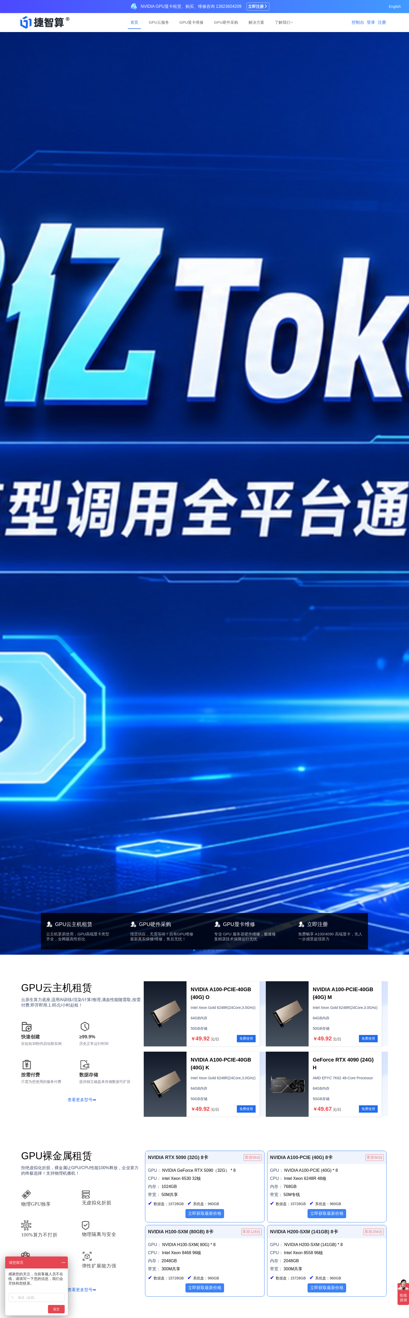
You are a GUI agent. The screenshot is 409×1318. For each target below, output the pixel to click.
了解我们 (284, 22)
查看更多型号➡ (82, 1100)
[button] (194, 950)
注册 (382, 22)
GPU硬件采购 (226, 22)
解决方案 (256, 22)
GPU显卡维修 (191, 22)
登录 (371, 22)
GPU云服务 (159, 22)
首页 (134, 22)
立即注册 (258, 6)
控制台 (358, 22)
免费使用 (246, 1038)
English (395, 6)
